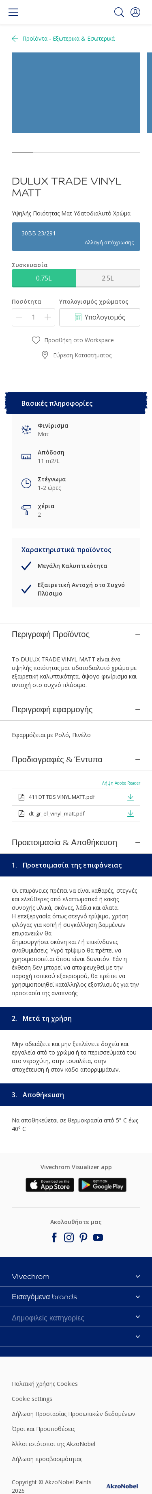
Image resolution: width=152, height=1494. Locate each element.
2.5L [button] (108, 278)
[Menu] (13, 12)
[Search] (119, 12)
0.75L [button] (44, 278)
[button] (135, 12)
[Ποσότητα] (33, 317)
